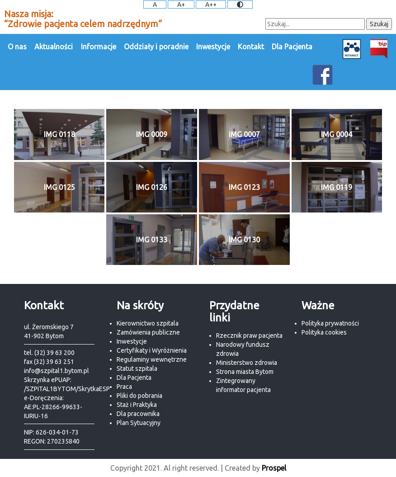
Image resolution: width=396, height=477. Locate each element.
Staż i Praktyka (137, 404)
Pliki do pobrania (139, 395)
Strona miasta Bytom (244, 371)
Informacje (98, 47)
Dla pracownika (138, 413)
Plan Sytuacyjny (138, 422)
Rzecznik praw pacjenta (249, 335)
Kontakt (251, 47)
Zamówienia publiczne (148, 332)
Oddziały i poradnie (156, 47)
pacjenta (259, 389)
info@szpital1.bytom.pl (56, 370)
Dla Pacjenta (292, 47)
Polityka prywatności (330, 323)
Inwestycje (213, 47)
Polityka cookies (324, 332)
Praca (124, 386)
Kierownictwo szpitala (148, 323)
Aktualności (53, 47)
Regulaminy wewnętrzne (152, 359)
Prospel (274, 468)
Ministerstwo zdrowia (246, 362)
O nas (17, 47)
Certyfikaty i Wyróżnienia (152, 350)
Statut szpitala (137, 368)
